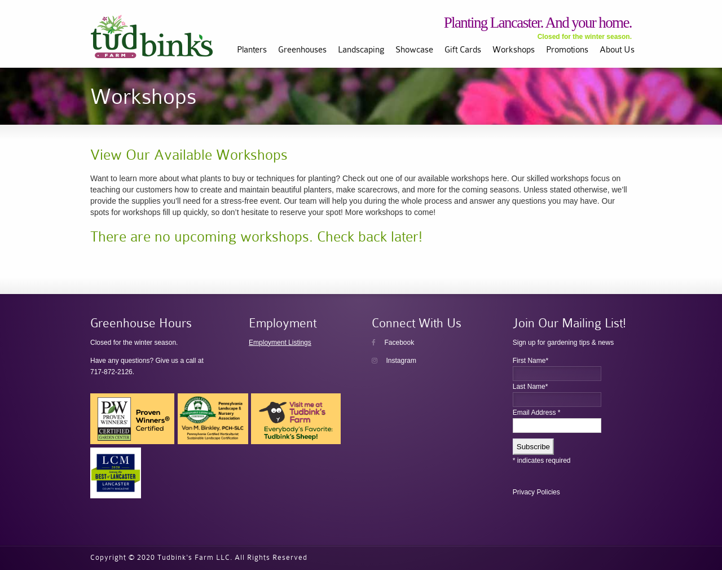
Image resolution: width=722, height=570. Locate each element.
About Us (617, 50)
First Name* (530, 361)
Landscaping (361, 50)
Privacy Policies (536, 492)
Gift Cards (462, 50)
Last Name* (530, 387)
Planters (252, 50)
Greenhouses (302, 50)
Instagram (394, 361)
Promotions (567, 50)
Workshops (513, 50)
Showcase (414, 50)
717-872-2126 (111, 372)
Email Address (537, 412)
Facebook (393, 343)
